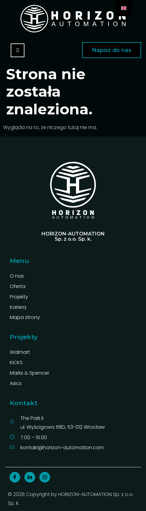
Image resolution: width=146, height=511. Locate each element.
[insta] (44, 477)
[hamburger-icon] (17, 50)
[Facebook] (14, 477)
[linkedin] (29, 477)
